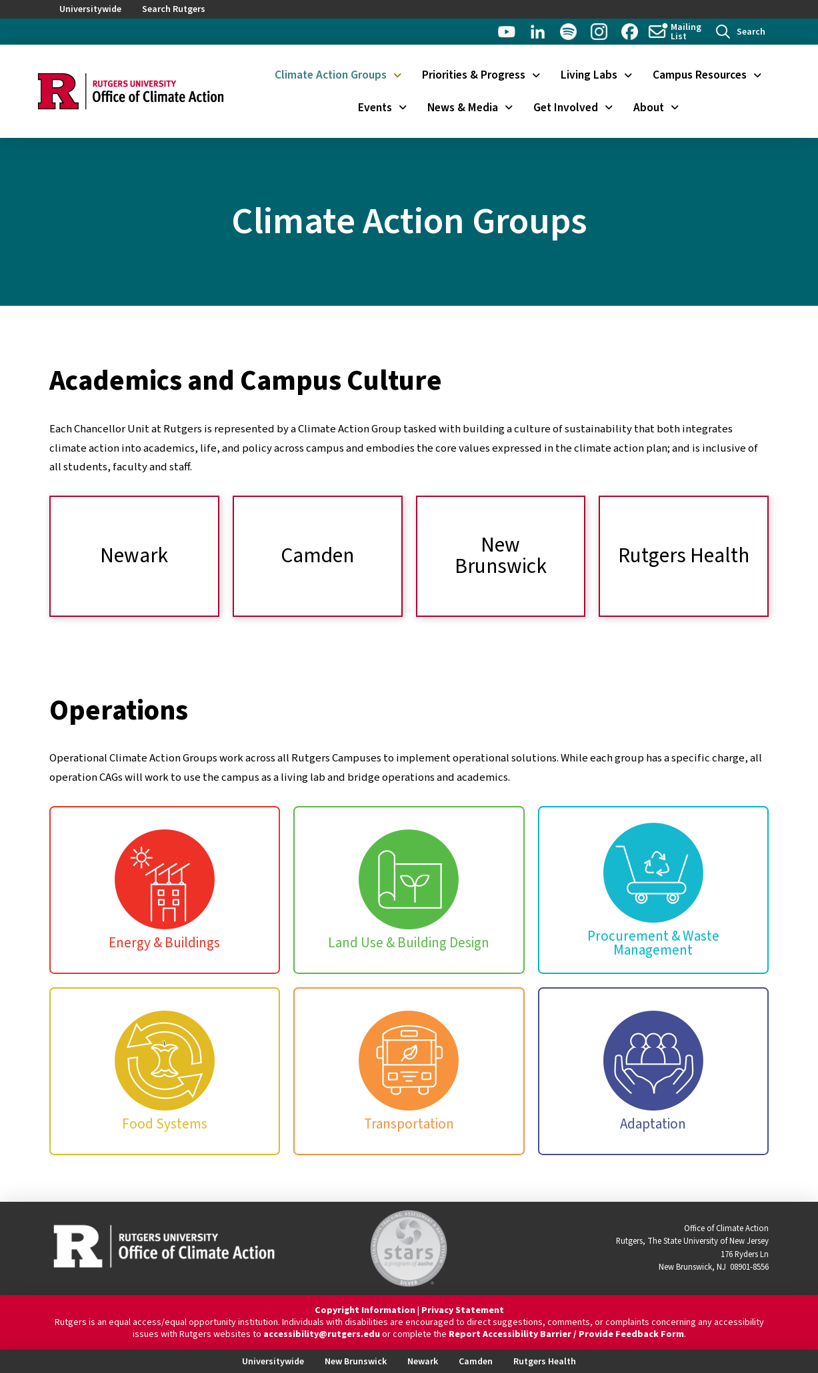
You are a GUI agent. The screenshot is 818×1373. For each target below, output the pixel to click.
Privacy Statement (462, 1310)
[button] (741, 31)
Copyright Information (365, 1310)
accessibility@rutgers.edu (321, 1334)
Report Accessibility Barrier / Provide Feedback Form (566, 1334)
